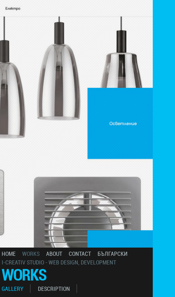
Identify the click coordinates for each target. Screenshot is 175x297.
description (54, 288)
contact (80, 253)
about (54, 253)
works (31, 253)
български (113, 253)
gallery (12, 288)
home (9, 253)
